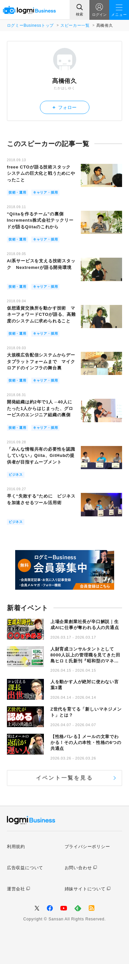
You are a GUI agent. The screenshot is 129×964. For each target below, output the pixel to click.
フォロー (64, 107)
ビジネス (16, 474)
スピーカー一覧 (74, 25)
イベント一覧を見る (64, 778)
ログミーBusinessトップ (30, 25)
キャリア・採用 (45, 192)
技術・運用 (17, 192)
